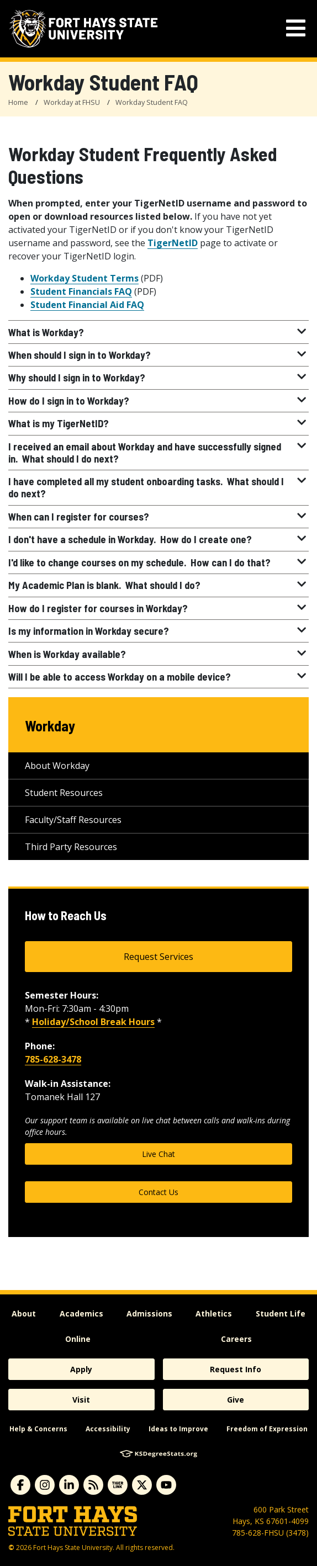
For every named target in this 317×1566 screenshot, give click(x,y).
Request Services (158, 957)
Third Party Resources (71, 847)
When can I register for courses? (158, 517)
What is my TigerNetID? (158, 423)
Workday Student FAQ (151, 102)
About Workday (57, 766)
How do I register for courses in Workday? (158, 608)
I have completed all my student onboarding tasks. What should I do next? (158, 487)
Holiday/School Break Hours (93, 1022)
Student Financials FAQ (81, 291)
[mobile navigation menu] (296, 28)
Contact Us (158, 1192)
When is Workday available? (158, 654)
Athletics (214, 1313)
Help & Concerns (38, 1429)
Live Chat (158, 1154)
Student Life (280, 1313)
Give (235, 1399)
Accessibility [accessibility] (108, 1429)
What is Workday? (158, 332)
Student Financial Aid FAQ (87, 305)
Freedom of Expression (267, 1429)
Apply (81, 1369)
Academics (81, 1313)
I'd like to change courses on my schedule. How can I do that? (158, 562)
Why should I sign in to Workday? (158, 377)
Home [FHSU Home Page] (18, 102)
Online (78, 1339)
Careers (236, 1339)
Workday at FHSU (72, 102)
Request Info (235, 1369)
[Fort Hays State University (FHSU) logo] (83, 28)
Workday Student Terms (84, 278)
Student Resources (64, 793)
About (24, 1313)
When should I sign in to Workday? (158, 355)
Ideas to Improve (178, 1429)
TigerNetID (172, 243)
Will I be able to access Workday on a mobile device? (158, 677)
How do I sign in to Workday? (158, 401)
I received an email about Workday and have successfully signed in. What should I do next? (158, 452)
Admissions (149, 1313)
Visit (81, 1399)
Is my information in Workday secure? (158, 631)
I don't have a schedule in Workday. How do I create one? (158, 539)
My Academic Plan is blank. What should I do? (158, 585)
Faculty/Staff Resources (73, 820)
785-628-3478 (53, 1059)
